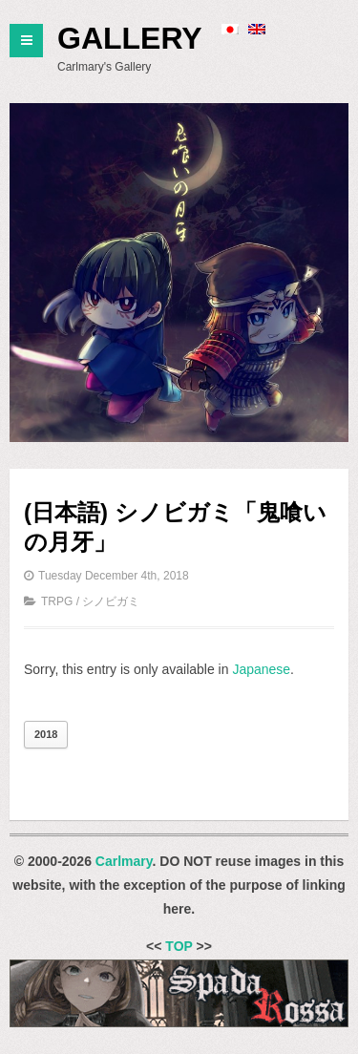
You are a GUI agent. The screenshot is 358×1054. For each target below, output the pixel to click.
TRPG (57, 601)
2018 (45, 734)
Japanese (261, 669)
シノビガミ (110, 601)
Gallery (129, 38)
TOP (178, 946)
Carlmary (124, 861)
